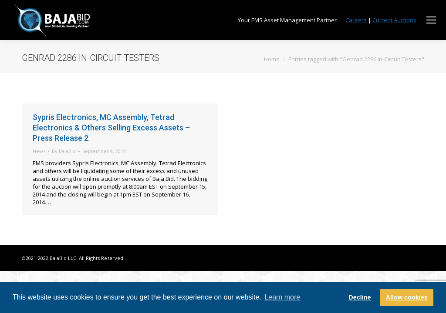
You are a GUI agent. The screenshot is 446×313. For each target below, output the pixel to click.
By (64, 151)
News (39, 151)
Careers (356, 20)
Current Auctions (394, 20)
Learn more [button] (282, 297)
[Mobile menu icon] (431, 20)
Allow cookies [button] (407, 297)
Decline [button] (359, 297)
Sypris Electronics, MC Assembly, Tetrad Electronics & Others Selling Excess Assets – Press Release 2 (111, 128)
